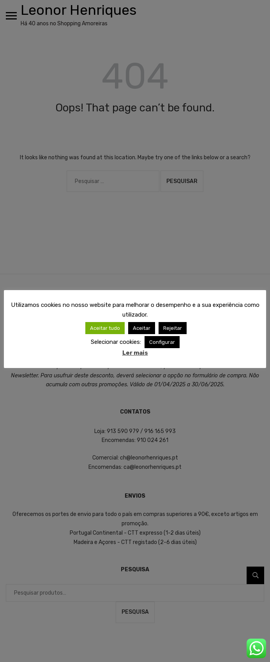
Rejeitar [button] (172, 328)
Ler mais (135, 352)
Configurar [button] (162, 342)
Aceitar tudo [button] (105, 328)
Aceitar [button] (141, 328)
